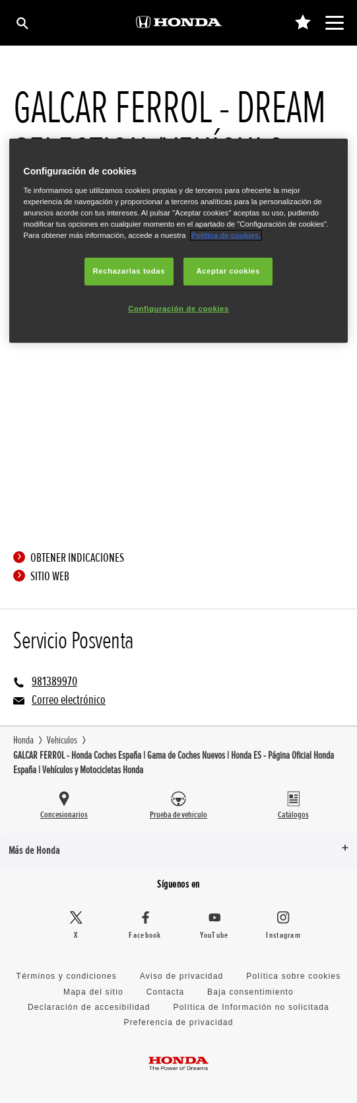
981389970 (54, 681)
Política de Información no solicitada (251, 1007)
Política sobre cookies (293, 976)
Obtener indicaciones (72, 558)
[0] (302, 23)
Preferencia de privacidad (178, 1022)
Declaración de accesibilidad (89, 1007)
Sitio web (44, 576)
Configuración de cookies (178, 309)
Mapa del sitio (93, 992)
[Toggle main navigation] (334, 23)
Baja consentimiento (250, 992)
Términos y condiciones (66, 976)
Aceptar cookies (227, 271)
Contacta (165, 992)
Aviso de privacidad (182, 976)
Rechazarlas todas (129, 271)
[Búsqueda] (21, 23)
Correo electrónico (69, 700)
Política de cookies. (226, 235)
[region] (178, 241)
